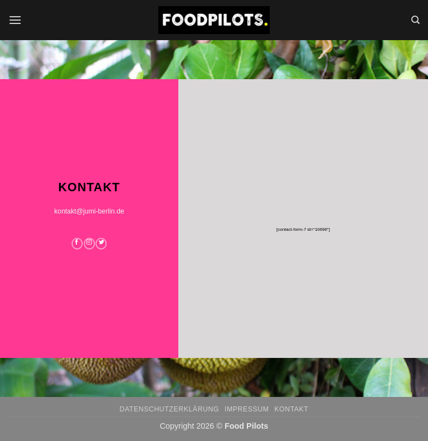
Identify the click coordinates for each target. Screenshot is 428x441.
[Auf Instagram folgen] (89, 243)
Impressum (247, 409)
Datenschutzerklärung (170, 409)
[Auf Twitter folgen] (101, 243)
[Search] (415, 20)
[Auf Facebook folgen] (76, 243)
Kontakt (291, 409)
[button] (15, 19)
